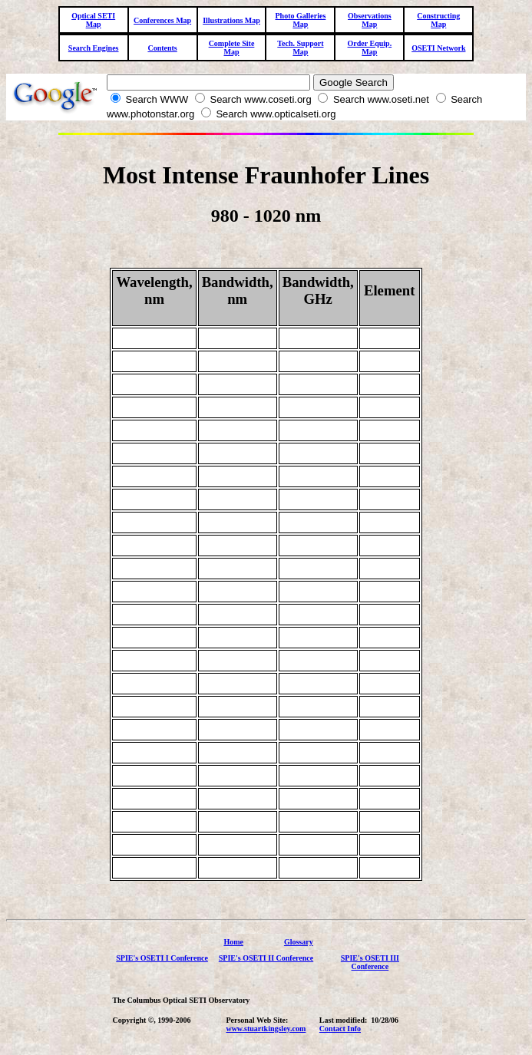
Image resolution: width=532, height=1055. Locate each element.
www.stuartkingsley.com (266, 1028)
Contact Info (340, 1028)
